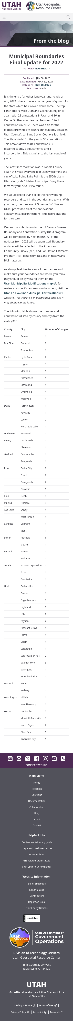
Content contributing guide (37, 842)
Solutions (37, 794)
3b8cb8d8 (40, 883)
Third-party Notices (37, 908)
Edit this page (36, 889)
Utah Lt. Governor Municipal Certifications (33, 293)
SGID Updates (43, 85)
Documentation (36, 801)
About (37, 819)
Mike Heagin (42, 68)
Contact (37, 825)
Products (37, 788)
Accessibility (39, 1012)
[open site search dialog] (68, 17)
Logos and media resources (37, 848)
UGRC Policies (37, 854)
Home (37, 782)
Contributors (37, 895)
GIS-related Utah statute (36, 860)
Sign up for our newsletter (36, 866)
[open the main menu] (4, 17)
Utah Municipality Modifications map (30, 284)
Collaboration (36, 807)
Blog (36, 813)
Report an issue (37, 901)
